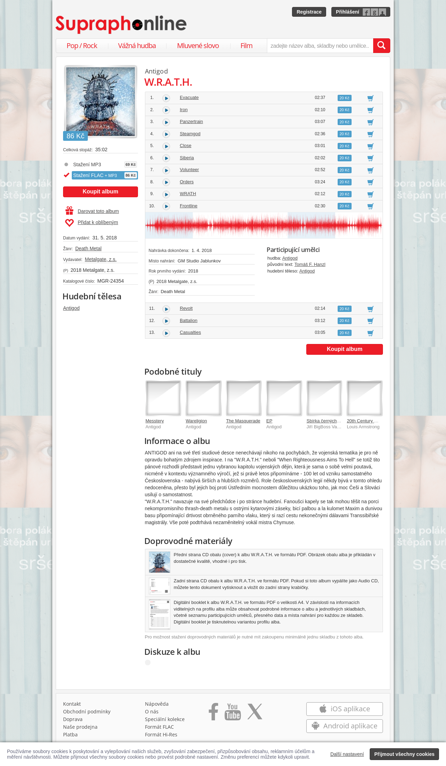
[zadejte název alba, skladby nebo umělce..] (320, 45)
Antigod (71, 308)
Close (185, 145)
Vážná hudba (137, 45)
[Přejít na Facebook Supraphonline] (213, 714)
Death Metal (88, 248)
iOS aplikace (344, 708)
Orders (187, 181)
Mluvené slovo (198, 45)
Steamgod (190, 133)
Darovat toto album (92, 211)
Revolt (186, 308)
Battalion (189, 320)
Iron (183, 109)
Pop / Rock (82, 45)
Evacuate (189, 97)
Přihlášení (347, 12)
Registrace (309, 12)
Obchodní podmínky (86, 711)
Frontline (189, 205)
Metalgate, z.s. (100, 259)
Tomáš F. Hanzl (309, 264)
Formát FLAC (159, 726)
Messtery (155, 420)
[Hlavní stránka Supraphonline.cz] (122, 24)
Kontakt (72, 703)
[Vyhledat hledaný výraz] (381, 45)
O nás (152, 711)
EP (269, 420)
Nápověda (157, 703)
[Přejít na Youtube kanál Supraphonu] (232, 714)
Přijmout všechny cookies (404, 754)
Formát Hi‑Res (161, 734)
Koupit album (100, 191)
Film (246, 45)
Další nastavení (347, 754)
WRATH (188, 193)
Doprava (73, 719)
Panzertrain (191, 121)
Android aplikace (344, 725)
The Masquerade (243, 420)
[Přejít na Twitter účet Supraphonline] (254, 714)
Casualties (190, 332)
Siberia (187, 157)
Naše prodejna (80, 726)
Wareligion (196, 420)
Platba (70, 734)
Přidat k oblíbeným (91, 223)
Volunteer (189, 169)
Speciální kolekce (165, 719)
